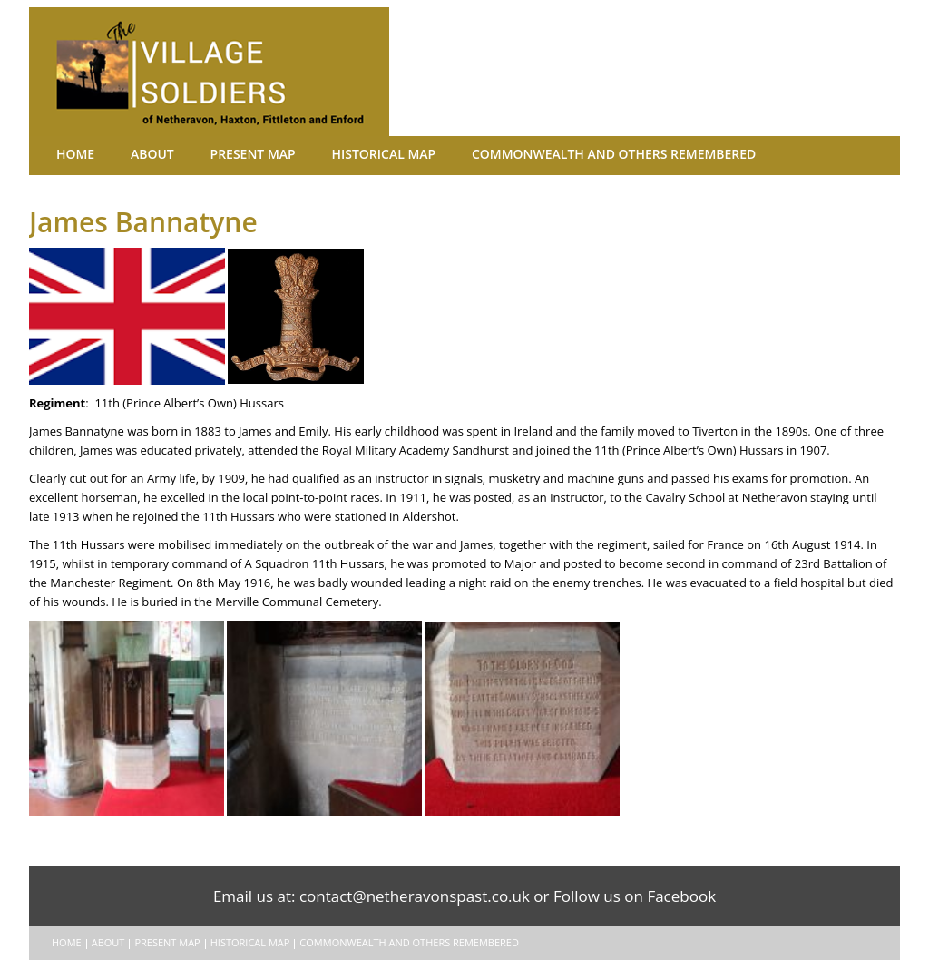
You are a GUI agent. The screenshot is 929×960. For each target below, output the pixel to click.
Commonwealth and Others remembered (524, 154)
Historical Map (320, 154)
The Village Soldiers (228, 71)
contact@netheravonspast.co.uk (414, 896)
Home (66, 154)
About (127, 154)
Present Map (210, 154)
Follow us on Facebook (634, 896)
